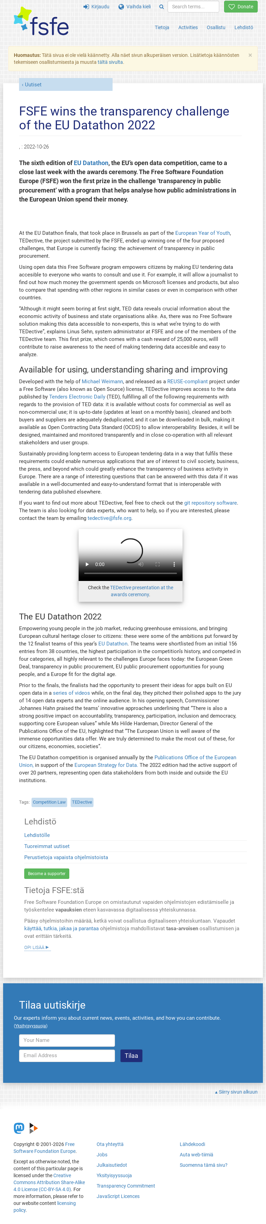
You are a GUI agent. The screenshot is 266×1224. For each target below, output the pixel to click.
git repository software (210, 503)
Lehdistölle (37, 835)
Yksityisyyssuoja (114, 1175)
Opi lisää (34, 947)
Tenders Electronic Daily (77, 397)
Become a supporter (46, 873)
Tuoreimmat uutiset (47, 846)
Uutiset (33, 85)
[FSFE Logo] (41, 21)
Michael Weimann (102, 381)
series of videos (72, 693)
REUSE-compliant (187, 381)
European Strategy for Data (105, 765)
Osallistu (216, 27)
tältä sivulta (110, 62)
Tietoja (162, 27)
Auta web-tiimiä (196, 1154)
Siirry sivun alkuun (238, 1092)
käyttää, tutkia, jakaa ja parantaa (61, 928)
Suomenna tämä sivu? (204, 1165)
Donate (241, 6)
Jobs (102, 1154)
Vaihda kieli (134, 6)
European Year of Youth (202, 233)
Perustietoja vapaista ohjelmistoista (66, 857)
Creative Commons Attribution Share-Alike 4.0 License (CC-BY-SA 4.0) (49, 1182)
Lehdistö (243, 27)
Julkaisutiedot (112, 1165)
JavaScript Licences (118, 1196)
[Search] (161, 6)
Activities (188, 27)
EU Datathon (91, 163)
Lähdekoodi (192, 1144)
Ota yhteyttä (110, 1144)
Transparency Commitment (126, 1186)
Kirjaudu (96, 6)
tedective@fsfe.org (109, 518)
